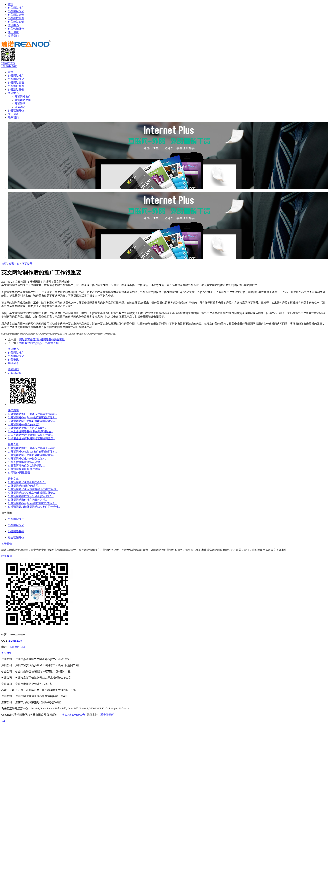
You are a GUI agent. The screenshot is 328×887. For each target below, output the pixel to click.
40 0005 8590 (17, 634)
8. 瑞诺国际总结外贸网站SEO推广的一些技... (34, 506)
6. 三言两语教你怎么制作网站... (26, 465)
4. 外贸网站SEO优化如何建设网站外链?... (32, 492)
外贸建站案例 (16, 21)
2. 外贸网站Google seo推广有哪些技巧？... (32, 417)
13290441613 (17, 646)
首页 (10, 4)
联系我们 (13, 35)
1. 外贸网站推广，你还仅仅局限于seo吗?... (32, 414)
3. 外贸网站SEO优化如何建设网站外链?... (32, 421)
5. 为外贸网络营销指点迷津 (24, 462)
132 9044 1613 (9, 66)
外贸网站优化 (16, 11)
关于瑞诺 (13, 32)
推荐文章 (13, 444)
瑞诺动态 (20, 107)
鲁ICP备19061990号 (73, 714)
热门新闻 (13, 410)
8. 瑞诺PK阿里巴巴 (19, 472)
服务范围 (6, 512)
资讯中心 (13, 25)
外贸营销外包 (16, 28)
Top (3, 720)
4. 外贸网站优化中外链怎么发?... (27, 458)
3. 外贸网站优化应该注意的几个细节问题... (33, 489)
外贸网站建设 (16, 14)
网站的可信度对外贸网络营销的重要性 (42, 339)
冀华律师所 (107, 714)
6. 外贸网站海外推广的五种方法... (27, 499)
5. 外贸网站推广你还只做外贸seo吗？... (31, 496)
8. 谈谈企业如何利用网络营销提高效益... (31, 438)
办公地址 (6, 653)
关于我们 (6, 543)
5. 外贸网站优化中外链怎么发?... (27, 428)
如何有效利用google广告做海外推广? (40, 343)
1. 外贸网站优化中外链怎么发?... (27, 482)
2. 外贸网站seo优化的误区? (23, 485)
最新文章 (13, 478)
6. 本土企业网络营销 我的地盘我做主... (30, 431)
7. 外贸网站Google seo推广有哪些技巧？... (32, 503)
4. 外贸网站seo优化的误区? (23, 424)
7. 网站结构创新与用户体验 (24, 469)
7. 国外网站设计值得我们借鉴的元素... (30, 435)
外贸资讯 (20, 103)
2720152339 (8, 63)
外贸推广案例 (16, 18)
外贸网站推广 (16, 7)
